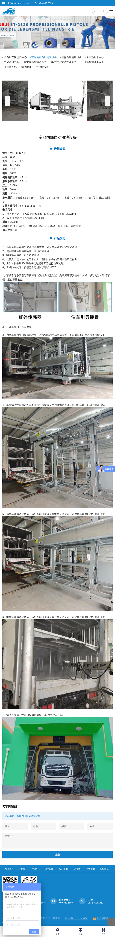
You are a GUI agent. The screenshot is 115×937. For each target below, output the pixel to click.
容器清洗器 (42, 66)
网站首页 (9, 869)
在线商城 (104, 869)
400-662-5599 (66, 903)
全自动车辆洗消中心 (15, 57)
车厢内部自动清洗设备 (44, 57)
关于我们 (22, 869)
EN (104, 11)
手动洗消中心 (11, 62)
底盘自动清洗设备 (71, 57)
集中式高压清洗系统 (35, 62)
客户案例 (63, 869)
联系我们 (77, 869)
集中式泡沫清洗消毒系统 (65, 62)
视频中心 (90, 869)
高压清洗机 (10, 66)
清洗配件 (26, 66)
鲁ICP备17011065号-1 (76, 918)
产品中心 (36, 869)
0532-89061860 (95, 903)
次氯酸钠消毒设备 (94, 62)
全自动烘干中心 (95, 57)
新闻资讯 (49, 869)
